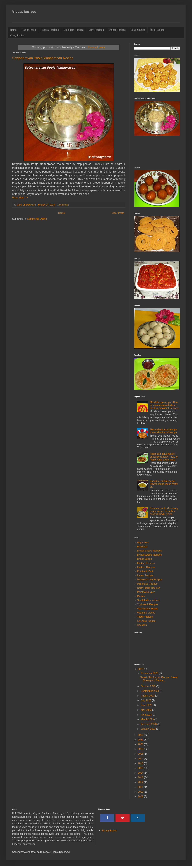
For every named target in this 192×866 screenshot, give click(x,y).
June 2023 (147, 705)
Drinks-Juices (144, 559)
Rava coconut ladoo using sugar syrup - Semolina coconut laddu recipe (164, 511)
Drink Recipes (96, 30)
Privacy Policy (109, 830)
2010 (141, 791)
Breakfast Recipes (74, 30)
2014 (141, 772)
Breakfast (142, 546)
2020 (141, 744)
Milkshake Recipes (147, 584)
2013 (141, 777)
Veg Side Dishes (146, 612)
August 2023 (148, 695)
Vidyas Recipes (24, 11)
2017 (141, 758)
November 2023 (150, 673)
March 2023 (147, 719)
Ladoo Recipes (145, 575)
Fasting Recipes (146, 563)
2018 (141, 753)
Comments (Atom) (37, 219)
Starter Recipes (117, 30)
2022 (141, 735)
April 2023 (147, 714)
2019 (141, 749)
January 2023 (148, 729)
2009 (141, 796)
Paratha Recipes (146, 592)
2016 (141, 763)
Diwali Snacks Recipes (149, 550)
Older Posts (117, 213)
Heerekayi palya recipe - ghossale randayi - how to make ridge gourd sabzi (164, 457)
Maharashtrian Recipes (149, 579)
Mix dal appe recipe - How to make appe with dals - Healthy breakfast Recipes (164, 405)
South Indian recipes (148, 600)
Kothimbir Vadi (145, 571)
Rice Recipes (157, 30)
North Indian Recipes (148, 588)
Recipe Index (29, 30)
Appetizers (143, 542)
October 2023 (148, 686)
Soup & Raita (138, 30)
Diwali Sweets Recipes (149, 554)
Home (13, 30)
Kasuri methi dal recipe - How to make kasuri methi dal (164, 484)
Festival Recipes (50, 30)
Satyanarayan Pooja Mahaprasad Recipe (42, 58)
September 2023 (150, 691)
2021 (141, 739)
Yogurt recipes (145, 616)
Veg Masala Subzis (147, 608)
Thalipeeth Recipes (147, 604)
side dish (142, 625)
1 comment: (63, 205)
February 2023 (149, 724)
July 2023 (146, 700)
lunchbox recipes (146, 621)
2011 (141, 787)
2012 (141, 782)
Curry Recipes (18, 35)
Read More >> (20, 197)
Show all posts (96, 47)
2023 (141, 669)
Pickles (141, 596)
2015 (141, 768)
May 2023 (146, 710)
